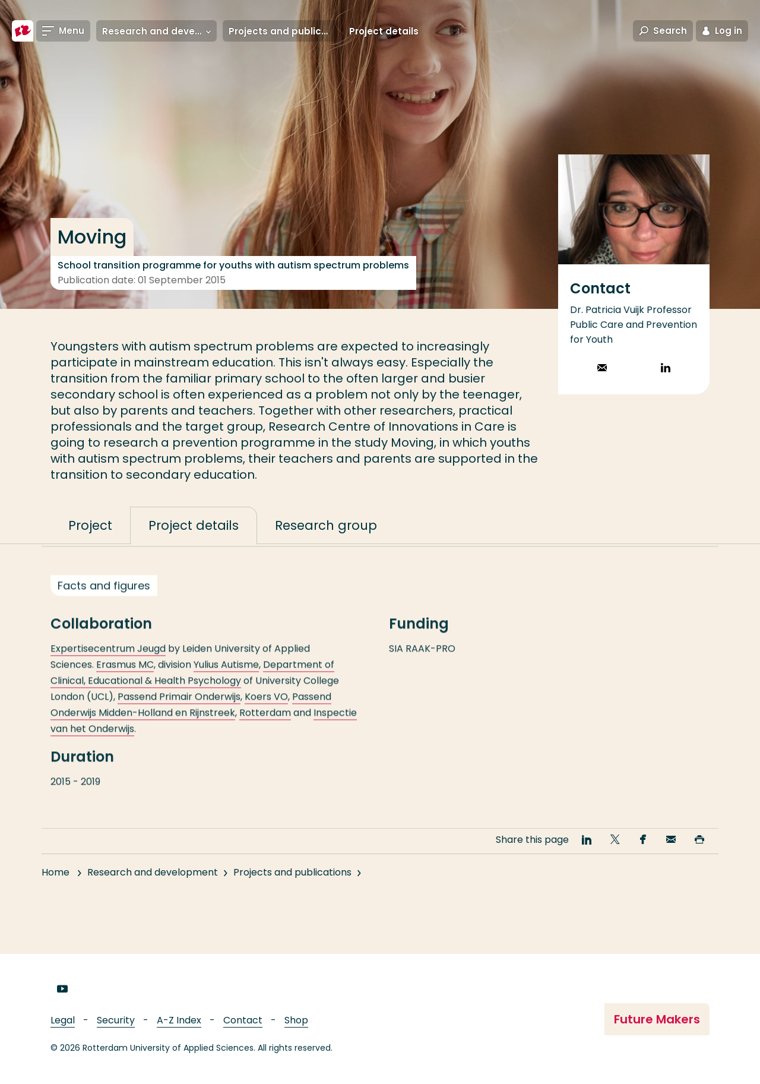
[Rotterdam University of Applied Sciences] (22, 31)
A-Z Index (179, 1020)
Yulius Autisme (226, 681)
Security (116, 1020)
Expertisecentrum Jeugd (108, 665)
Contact (242, 1020)
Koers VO (266, 713)
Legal (62, 1020)
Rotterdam (265, 729)
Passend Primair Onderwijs (179, 713)
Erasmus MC (125, 681)
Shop (296, 1020)
